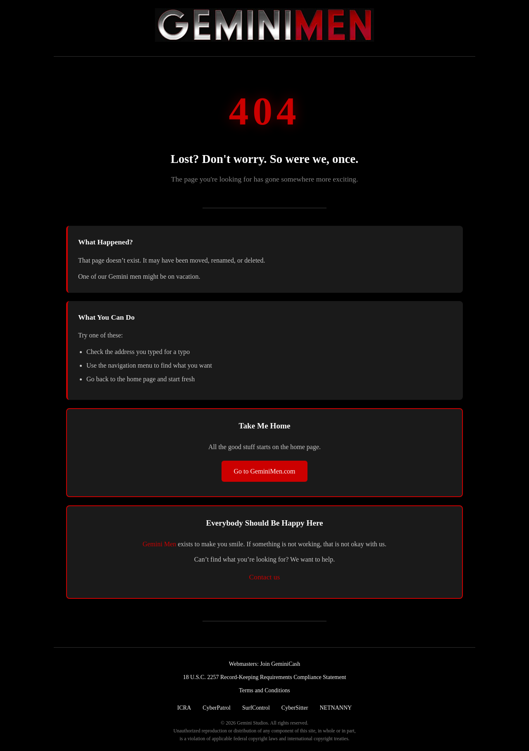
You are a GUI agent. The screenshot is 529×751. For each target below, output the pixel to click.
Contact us (264, 577)
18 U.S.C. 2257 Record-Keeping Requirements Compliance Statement (264, 677)
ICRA (184, 708)
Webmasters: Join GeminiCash (264, 664)
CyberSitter (294, 708)
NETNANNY (335, 708)
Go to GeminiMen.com (264, 471)
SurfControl (256, 708)
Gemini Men (159, 544)
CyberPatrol (217, 708)
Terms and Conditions (264, 690)
